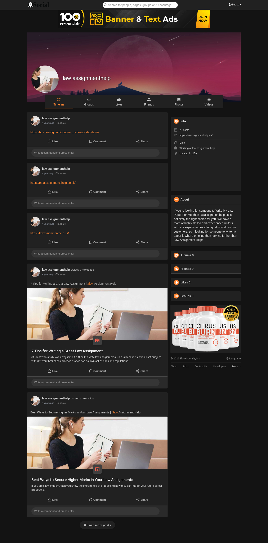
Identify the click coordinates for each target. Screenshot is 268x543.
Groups (185, 296)
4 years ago (48, 123)
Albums (185, 255)
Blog (185, 366)
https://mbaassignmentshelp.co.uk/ (53, 182)
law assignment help (203, 148)
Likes (184, 282)
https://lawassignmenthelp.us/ (49, 233)
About (174, 366)
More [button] (236, 366)
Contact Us (201, 366)
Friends (185, 268)
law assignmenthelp (87, 78)
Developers (219, 366)
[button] (140, 4)
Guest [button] (235, 4)
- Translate (60, 123)
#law (91, 283)
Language (233, 358)
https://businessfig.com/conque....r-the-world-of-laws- (64, 132)
